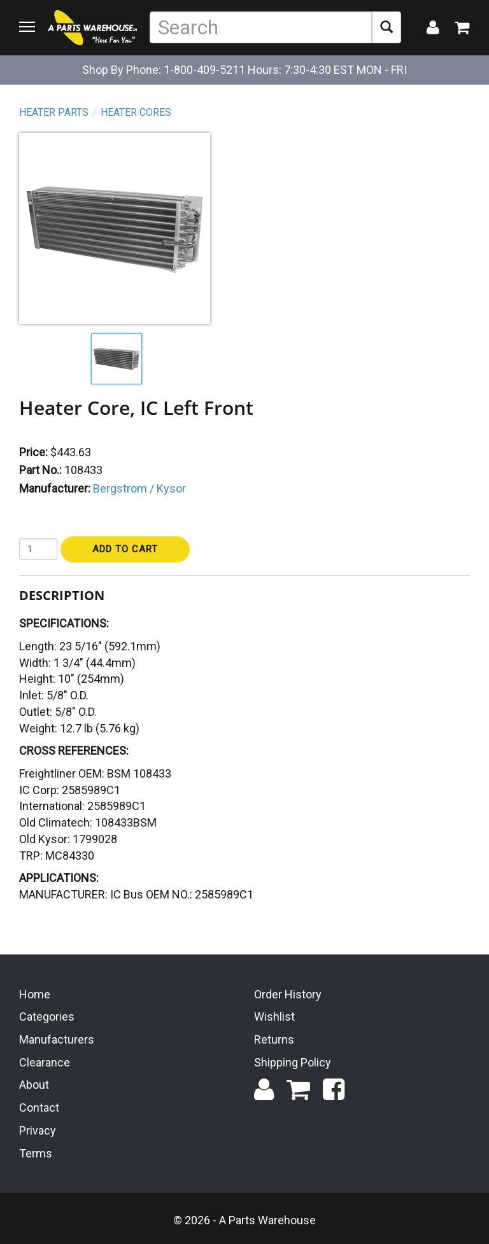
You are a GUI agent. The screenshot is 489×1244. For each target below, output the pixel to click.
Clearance (44, 1062)
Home (34, 994)
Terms (35, 1153)
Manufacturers (56, 1039)
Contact (39, 1107)
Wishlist (274, 1016)
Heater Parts (54, 112)
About (34, 1084)
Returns (274, 1039)
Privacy (37, 1130)
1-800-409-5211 (204, 69)
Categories (46, 1016)
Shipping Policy (292, 1062)
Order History (288, 994)
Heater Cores (136, 112)
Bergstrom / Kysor (139, 488)
